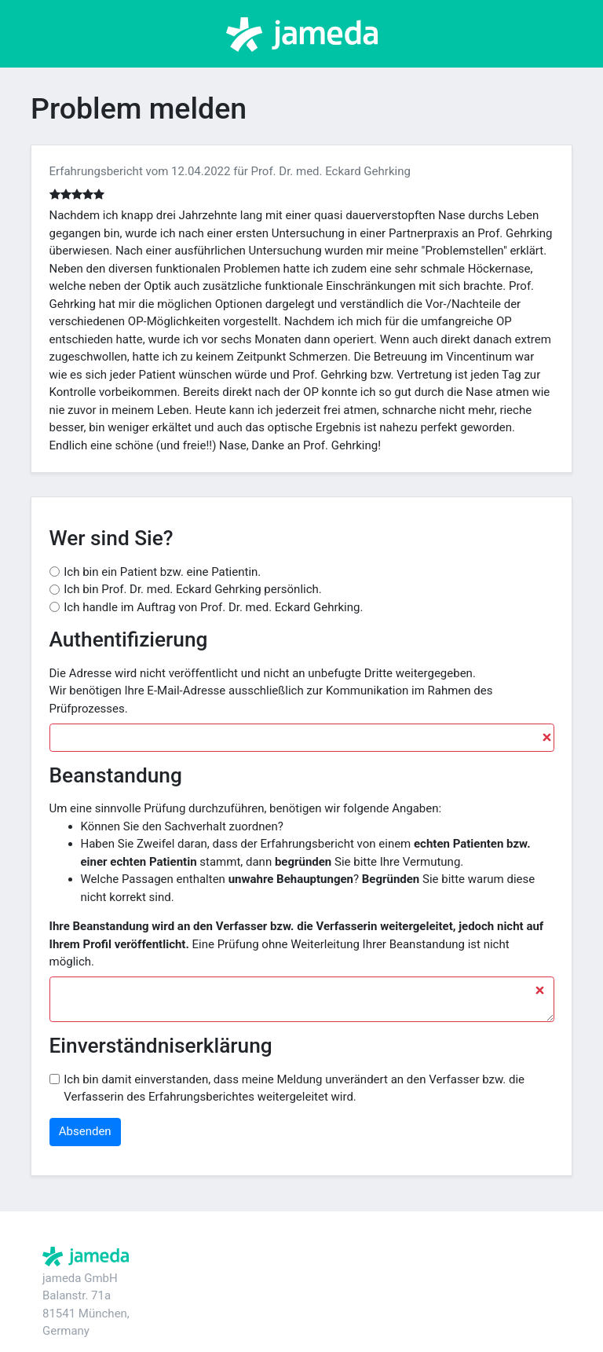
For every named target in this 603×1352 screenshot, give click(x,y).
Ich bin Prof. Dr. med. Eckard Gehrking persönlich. (193, 589)
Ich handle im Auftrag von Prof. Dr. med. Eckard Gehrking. (213, 607)
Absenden (85, 1131)
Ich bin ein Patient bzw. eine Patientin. (162, 572)
